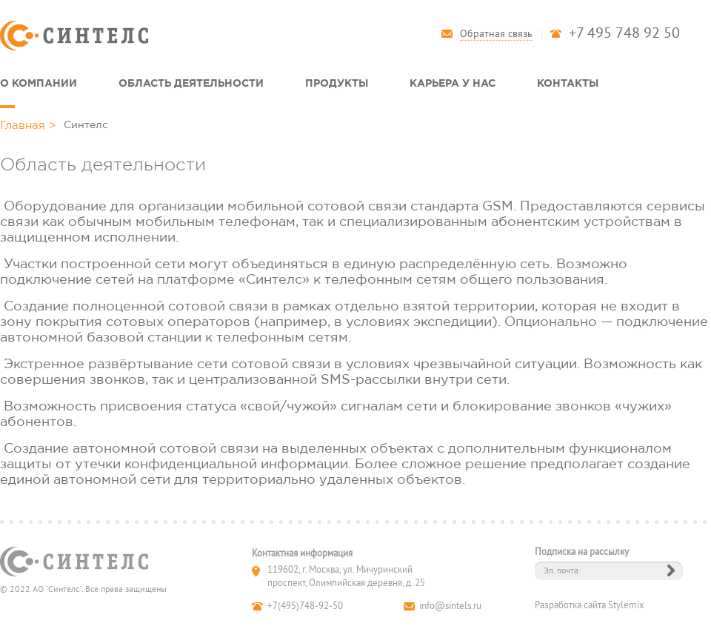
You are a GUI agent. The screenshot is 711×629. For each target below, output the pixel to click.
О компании (38, 82)
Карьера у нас (452, 82)
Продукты (336, 82)
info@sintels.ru (450, 606)
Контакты (567, 82)
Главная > (28, 125)
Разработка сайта (570, 605)
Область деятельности (191, 82)
